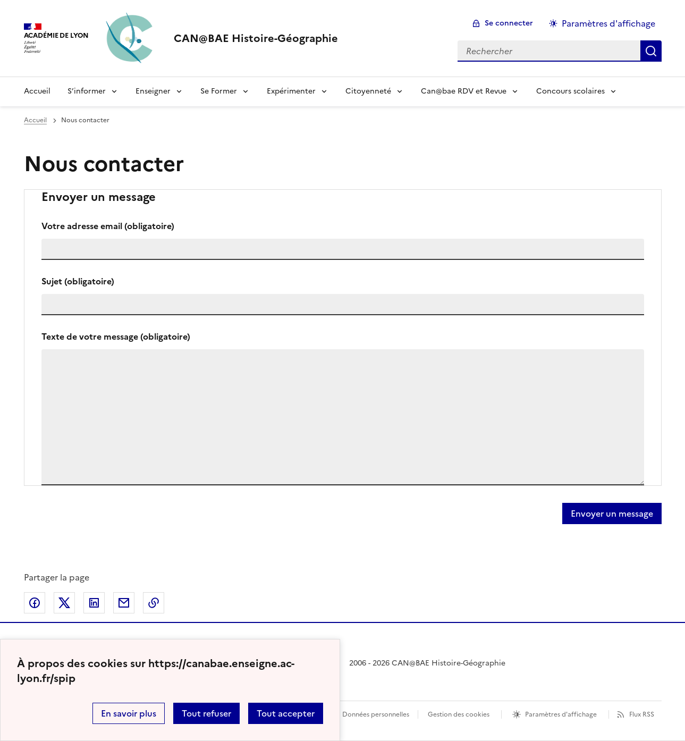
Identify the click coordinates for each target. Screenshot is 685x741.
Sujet (77, 281)
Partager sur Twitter (64, 602)
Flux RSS (641, 714)
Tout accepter (286, 713)
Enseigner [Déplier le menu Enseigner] (153, 91)
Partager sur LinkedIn (94, 602)
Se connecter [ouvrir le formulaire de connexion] (509, 23)
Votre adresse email (107, 226)
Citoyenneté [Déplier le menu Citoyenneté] (368, 91)
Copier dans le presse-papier (153, 602)
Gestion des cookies (458, 714)
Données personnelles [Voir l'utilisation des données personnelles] (375, 714)
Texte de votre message (115, 336)
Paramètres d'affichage (561, 714)
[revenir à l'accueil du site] (256, 38)
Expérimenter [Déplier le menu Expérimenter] (291, 91)
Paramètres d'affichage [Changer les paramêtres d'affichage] (608, 23)
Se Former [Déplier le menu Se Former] (218, 91)
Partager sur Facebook (34, 602)
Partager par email (123, 602)
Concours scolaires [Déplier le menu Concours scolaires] (570, 91)
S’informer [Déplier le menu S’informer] (86, 91)
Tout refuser (206, 713)
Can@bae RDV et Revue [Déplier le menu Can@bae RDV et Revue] (463, 91)
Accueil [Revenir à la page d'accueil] (37, 91)
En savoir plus (128, 713)
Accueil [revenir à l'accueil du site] (35, 120)
